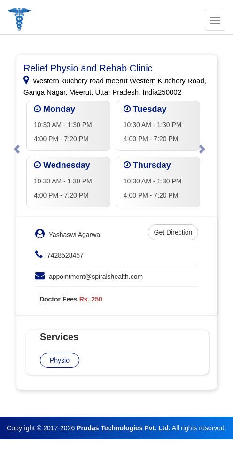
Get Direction (173, 232)
